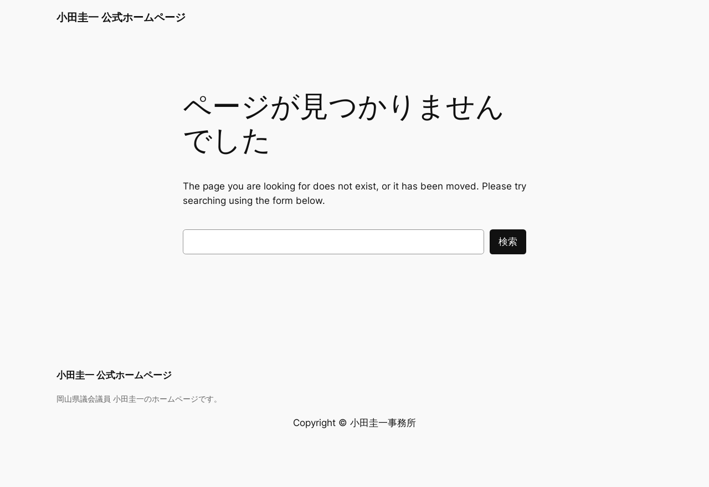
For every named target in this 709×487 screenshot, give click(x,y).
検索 (508, 241)
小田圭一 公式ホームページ (121, 17)
